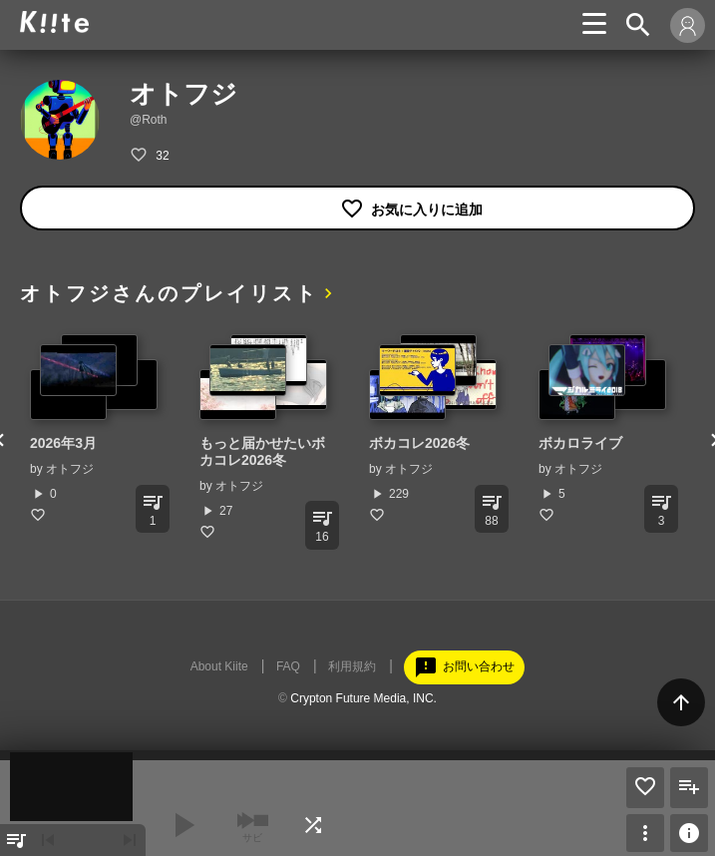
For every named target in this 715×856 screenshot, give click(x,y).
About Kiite (219, 666)
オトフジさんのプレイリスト (169, 293)
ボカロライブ (580, 443)
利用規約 (352, 666)
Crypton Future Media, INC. (363, 698)
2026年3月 (63, 443)
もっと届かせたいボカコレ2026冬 (262, 451)
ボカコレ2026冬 (419, 443)
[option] (95, 428)
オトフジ (70, 469)
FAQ (288, 666)
